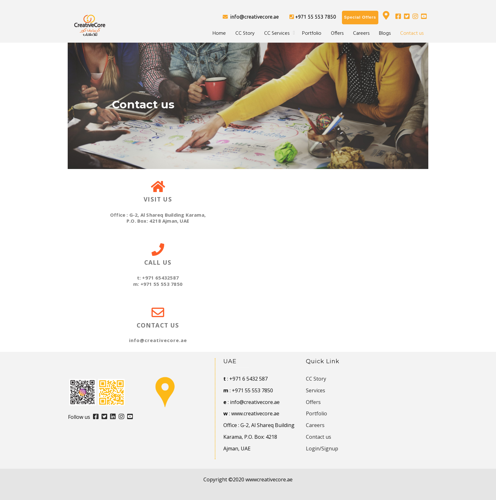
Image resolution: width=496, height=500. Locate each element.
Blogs (385, 33)
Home (219, 33)
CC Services (276, 33)
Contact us (412, 33)
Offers (337, 33)
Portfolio (311, 33)
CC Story (245, 33)
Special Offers (360, 17)
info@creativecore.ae (251, 17)
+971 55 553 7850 (312, 17)
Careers (361, 33)
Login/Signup (322, 448)
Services (315, 390)
